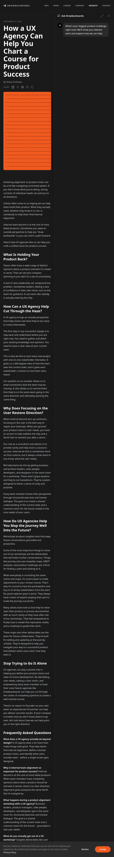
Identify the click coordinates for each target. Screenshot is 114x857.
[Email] (27, 87)
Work (56, 6)
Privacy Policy (9, 852)
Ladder (67, 6)
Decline (85, 849)
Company (79, 6)
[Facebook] (22, 87)
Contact (106, 6)
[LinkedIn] (13, 87)
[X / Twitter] (17, 87)
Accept (103, 849)
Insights (93, 6)
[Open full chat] (102, 16)
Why (46, 6)
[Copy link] (32, 87)
